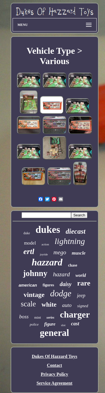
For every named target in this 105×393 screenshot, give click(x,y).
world (81, 275)
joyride (44, 254)
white (49, 304)
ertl (29, 251)
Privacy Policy (54, 374)
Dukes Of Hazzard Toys (54, 356)
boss (24, 316)
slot (63, 325)
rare (83, 283)
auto (67, 305)
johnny (35, 273)
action (45, 244)
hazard (61, 274)
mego (59, 252)
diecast (76, 231)
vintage (34, 294)
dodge (60, 293)
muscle (78, 253)
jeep (81, 295)
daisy (65, 284)
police (34, 324)
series (50, 317)
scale (28, 304)
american (27, 285)
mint (37, 317)
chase (72, 265)
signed (82, 306)
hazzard (47, 262)
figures (48, 285)
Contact (54, 365)
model (30, 243)
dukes (48, 229)
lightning (70, 241)
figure (49, 324)
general (54, 333)
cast (75, 323)
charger (75, 314)
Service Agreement (54, 383)
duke (27, 233)
